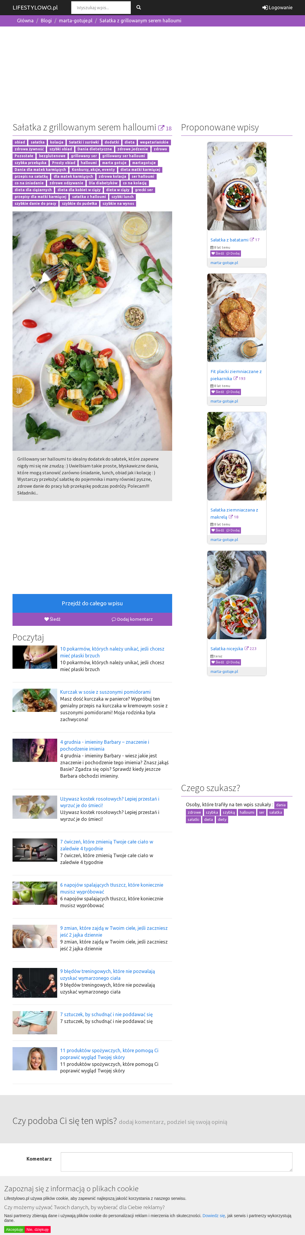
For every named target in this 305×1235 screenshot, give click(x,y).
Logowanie (277, 7)
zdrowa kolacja (112, 176)
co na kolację (135, 183)
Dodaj (233, 253)
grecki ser (144, 190)
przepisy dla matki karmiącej (40, 197)
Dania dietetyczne (94, 149)
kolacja (56, 142)
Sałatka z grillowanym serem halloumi (140, 20)
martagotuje (144, 163)
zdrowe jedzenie (132, 149)
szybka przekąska (30, 163)
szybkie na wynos (118, 203)
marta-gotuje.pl (75, 20)
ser (261, 812)
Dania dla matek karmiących (40, 169)
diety (222, 819)
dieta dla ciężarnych (33, 190)
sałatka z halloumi (89, 197)
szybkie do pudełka (79, 203)
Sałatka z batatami (229, 239)
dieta (130, 142)
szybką (229, 812)
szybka (212, 812)
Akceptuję (14, 1229)
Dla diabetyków (103, 183)
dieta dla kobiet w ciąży (79, 190)
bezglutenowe (52, 156)
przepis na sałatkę (31, 176)
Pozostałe (24, 156)
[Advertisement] (152, 73)
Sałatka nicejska (227, 648)
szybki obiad (60, 149)
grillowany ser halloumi (123, 156)
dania (281, 805)
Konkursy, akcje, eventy (93, 169)
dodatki (112, 142)
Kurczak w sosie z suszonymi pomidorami (105, 692)
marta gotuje (114, 163)
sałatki (193, 819)
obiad (20, 142)
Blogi (46, 20)
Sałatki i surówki (84, 142)
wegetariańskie (154, 142)
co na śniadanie (29, 183)
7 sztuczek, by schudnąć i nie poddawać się (106, 1014)
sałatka (38, 142)
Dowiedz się (214, 1215)
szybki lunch (122, 197)
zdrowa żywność (29, 149)
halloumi (89, 163)
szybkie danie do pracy (35, 203)
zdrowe (194, 812)
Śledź (52, 619)
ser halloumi (143, 176)
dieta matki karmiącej (140, 169)
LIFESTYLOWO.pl (35, 7)
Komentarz (39, 1158)
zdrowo (160, 149)
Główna (25, 20)
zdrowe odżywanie (66, 183)
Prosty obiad (63, 163)
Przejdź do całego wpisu (92, 603)
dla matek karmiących (73, 176)
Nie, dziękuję (38, 1229)
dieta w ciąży (118, 190)
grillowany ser (84, 156)
